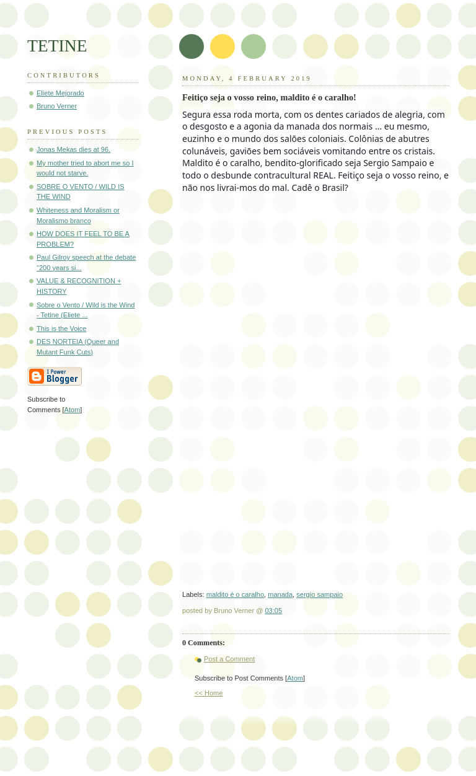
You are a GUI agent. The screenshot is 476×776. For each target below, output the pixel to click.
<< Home (209, 693)
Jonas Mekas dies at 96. (73, 149)
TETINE (57, 45)
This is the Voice (61, 328)
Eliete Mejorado (60, 93)
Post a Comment (229, 659)
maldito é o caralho (235, 594)
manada (280, 594)
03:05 (273, 610)
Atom (295, 678)
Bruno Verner (57, 106)
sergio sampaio (319, 594)
